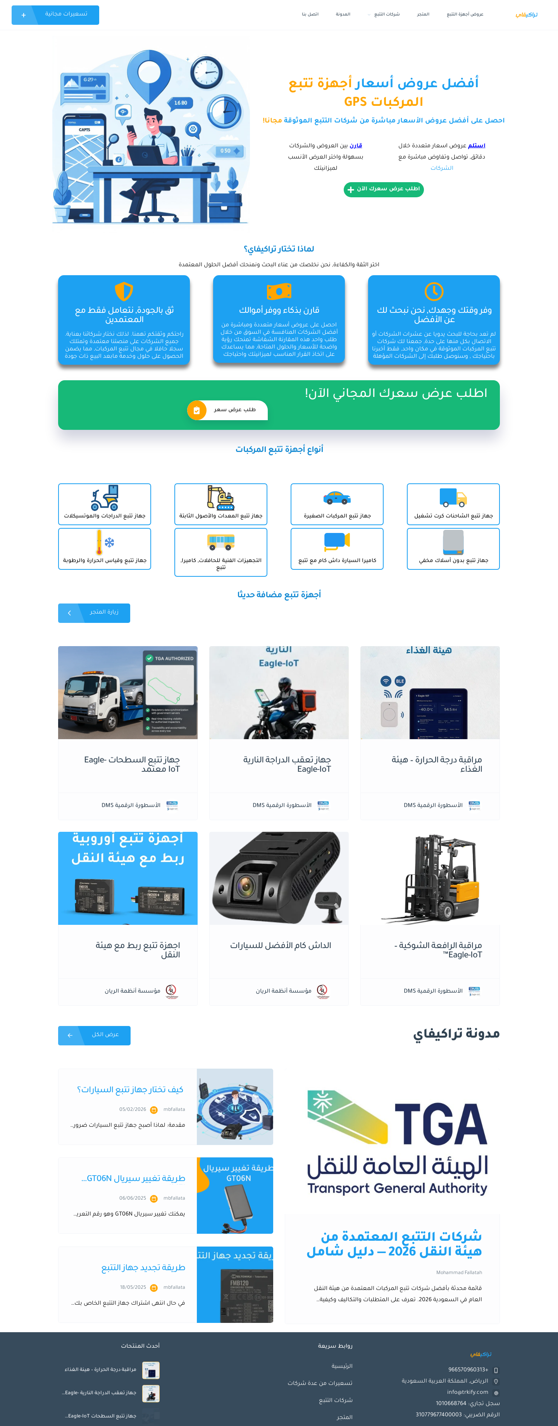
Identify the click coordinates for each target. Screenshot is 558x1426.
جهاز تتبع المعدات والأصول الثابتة (220, 516)
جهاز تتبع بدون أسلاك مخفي (453, 561)
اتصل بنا (310, 14)
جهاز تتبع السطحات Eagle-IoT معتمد (102, 1416)
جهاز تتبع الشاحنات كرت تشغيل (453, 516)
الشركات (442, 169)
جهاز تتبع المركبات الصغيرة (337, 516)
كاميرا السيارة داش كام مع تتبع (337, 561)
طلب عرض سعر (221, 410)
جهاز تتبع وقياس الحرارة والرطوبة (104, 561)
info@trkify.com (467, 1393)
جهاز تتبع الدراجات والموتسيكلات (104, 516)
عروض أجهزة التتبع (465, 14)
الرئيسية (342, 1367)
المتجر (423, 14)
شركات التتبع (384, 14)
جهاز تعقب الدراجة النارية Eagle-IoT (100, 1393)
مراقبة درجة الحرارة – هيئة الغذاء (100, 1370)
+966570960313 (468, 1370)
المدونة (343, 14)
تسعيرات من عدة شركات (320, 1384)
